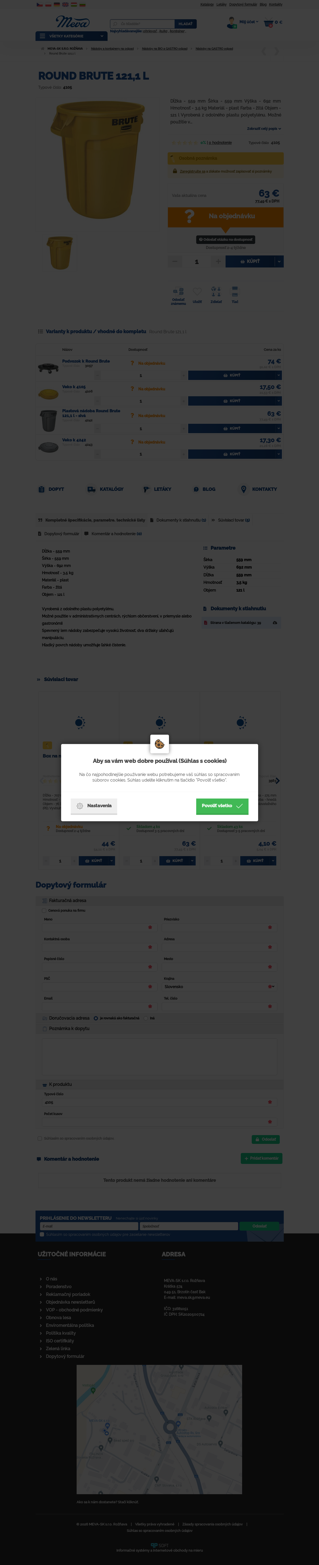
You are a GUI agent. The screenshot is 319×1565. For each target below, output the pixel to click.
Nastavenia (94, 805)
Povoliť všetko (222, 805)
